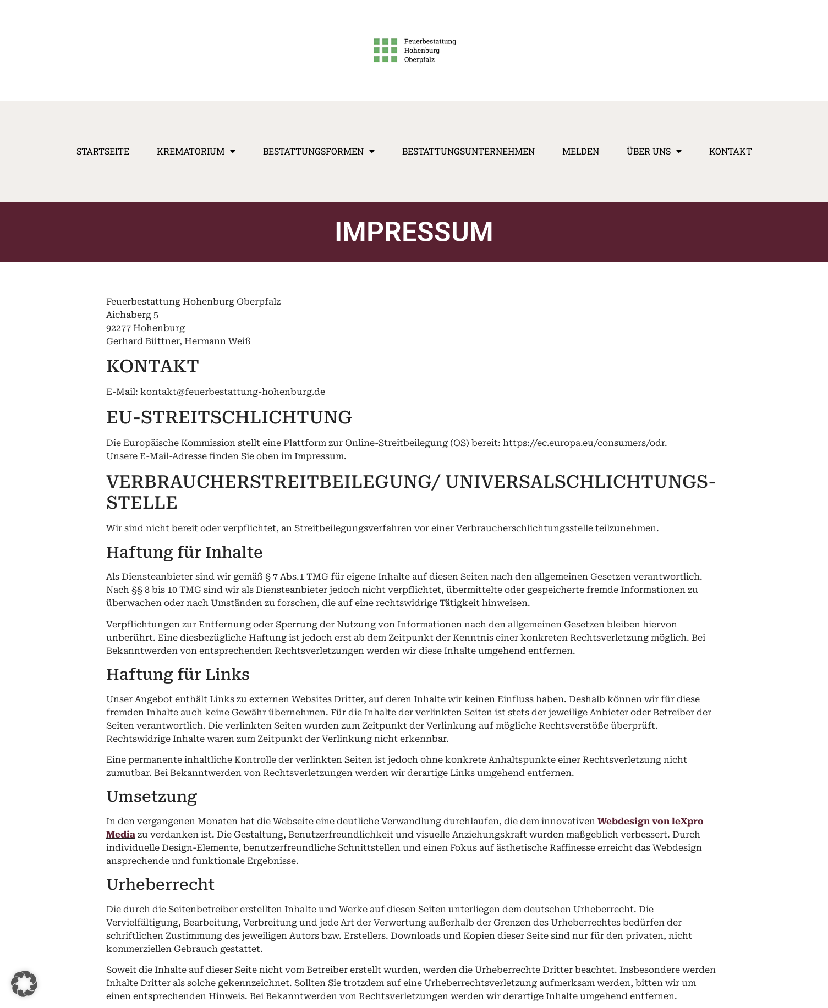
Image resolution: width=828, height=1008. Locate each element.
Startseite (102, 151)
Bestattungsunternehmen (468, 151)
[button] (24, 984)
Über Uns (654, 151)
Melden (580, 151)
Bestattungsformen (319, 151)
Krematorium (196, 151)
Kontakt (730, 151)
